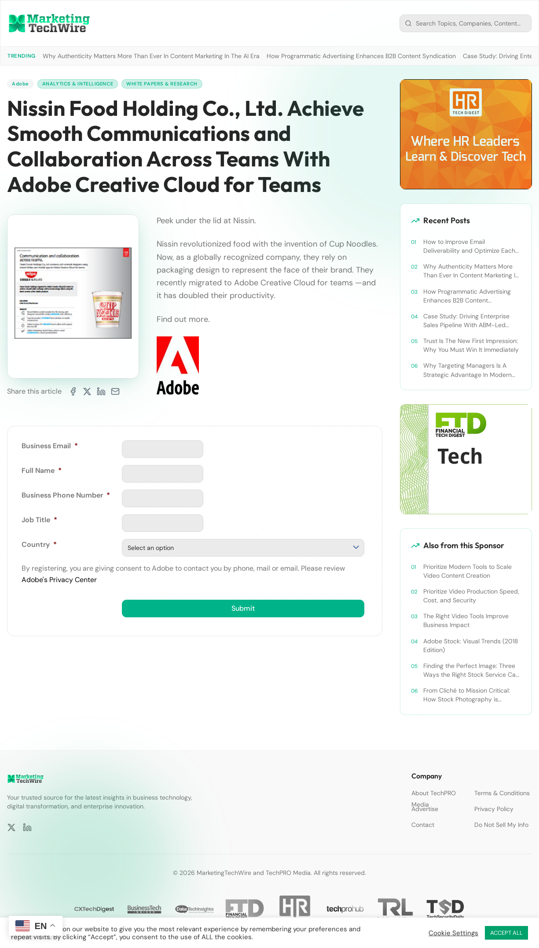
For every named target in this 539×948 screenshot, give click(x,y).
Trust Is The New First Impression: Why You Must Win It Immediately (471, 345)
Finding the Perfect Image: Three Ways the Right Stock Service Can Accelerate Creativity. (471, 670)
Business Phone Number (66, 495)
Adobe (21, 84)
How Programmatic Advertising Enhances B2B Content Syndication (361, 56)
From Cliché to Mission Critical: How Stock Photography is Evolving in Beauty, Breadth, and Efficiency (468, 695)
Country (39, 545)
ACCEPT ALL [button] (506, 933)
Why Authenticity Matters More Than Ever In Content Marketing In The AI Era (151, 56)
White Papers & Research (171, 84)
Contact (422, 825)
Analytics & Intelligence (82, 84)
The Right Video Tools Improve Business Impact (466, 620)
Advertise (424, 809)
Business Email (50, 446)
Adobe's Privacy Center (59, 580)
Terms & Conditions (502, 793)
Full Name (42, 471)
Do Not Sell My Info (501, 825)
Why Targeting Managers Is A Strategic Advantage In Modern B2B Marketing (467, 370)
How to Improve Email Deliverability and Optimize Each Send (469, 246)
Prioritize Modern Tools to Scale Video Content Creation (467, 571)
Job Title (39, 520)
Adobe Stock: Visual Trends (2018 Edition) (470, 645)
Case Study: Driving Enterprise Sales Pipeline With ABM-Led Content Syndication (466, 320)
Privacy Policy (493, 809)
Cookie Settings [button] (453, 933)
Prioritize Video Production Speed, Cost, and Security (471, 595)
